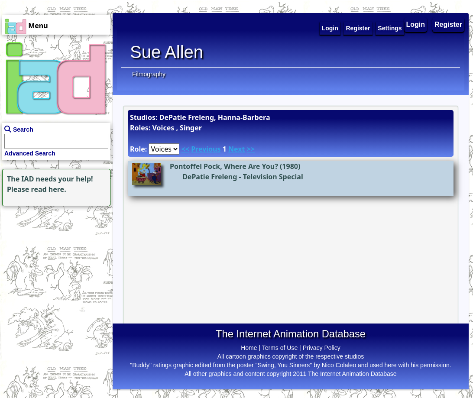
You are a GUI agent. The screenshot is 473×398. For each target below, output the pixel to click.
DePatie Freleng (209, 176)
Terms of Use (280, 347)
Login (415, 24)
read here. (48, 189)
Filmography (148, 74)
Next (236, 149)
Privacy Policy (321, 347)
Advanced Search (29, 153)
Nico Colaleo (339, 365)
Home (249, 347)
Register (448, 24)
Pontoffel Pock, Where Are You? (224, 166)
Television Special (273, 176)
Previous (205, 149)
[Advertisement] (54, 262)
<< (185, 149)
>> (251, 149)
